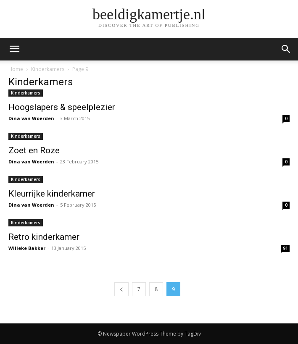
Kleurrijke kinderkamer (51, 194)
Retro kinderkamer (43, 237)
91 (285, 248)
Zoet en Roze (34, 150)
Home (15, 69)
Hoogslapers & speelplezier (61, 107)
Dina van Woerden (31, 118)
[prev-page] (121, 289)
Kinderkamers (47, 69)
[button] (286, 49)
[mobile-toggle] (14, 49)
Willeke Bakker (26, 248)
